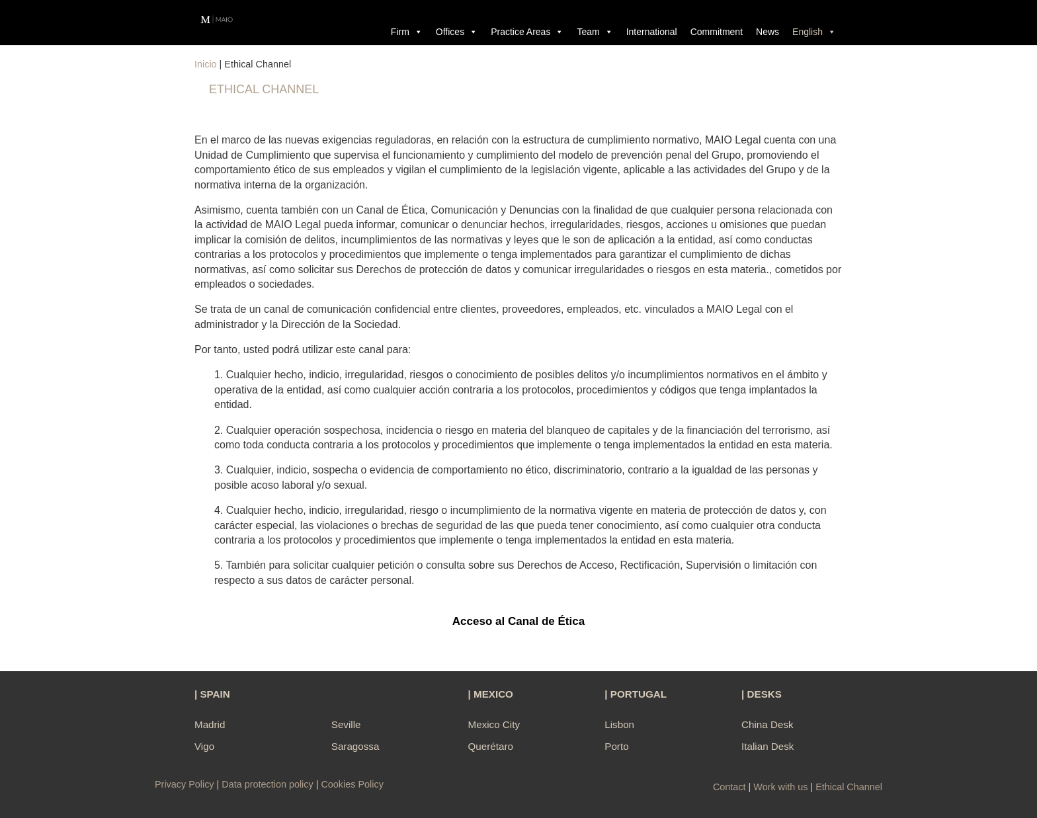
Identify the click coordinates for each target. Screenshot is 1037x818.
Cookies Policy (352, 784)
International (651, 31)
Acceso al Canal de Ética (518, 621)
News (767, 31)
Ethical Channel (848, 787)
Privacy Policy (186, 784)
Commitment (716, 31)
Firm (407, 32)
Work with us (780, 787)
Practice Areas (527, 32)
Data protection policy (267, 784)
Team (594, 32)
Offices (456, 32)
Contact (729, 787)
